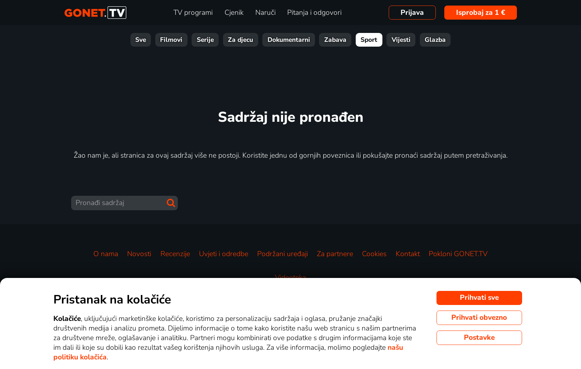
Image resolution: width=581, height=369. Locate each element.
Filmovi (171, 40)
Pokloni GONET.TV (458, 254)
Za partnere (335, 254)
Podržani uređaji (282, 254)
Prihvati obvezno (479, 317)
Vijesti (401, 40)
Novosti (139, 254)
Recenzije (175, 254)
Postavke (479, 337)
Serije (205, 40)
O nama (105, 254)
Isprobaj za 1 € (480, 12)
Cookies (374, 254)
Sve (140, 40)
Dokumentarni (289, 40)
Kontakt (408, 254)
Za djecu (240, 40)
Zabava (335, 40)
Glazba (435, 40)
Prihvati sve (479, 297)
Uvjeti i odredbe (223, 254)
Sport (369, 40)
